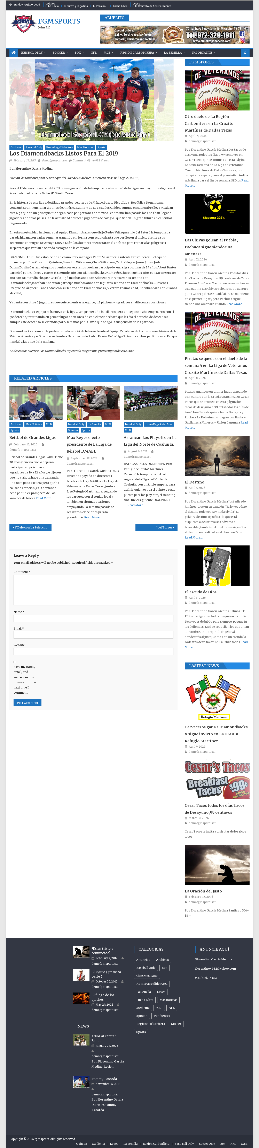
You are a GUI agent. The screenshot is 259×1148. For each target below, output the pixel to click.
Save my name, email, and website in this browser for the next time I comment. (25, 679)
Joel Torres (164, 527)
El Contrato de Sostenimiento (153, 6)
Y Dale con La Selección (31, 527)
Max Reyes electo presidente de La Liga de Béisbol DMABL (89, 444)
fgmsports (59, 21)
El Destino (194, 482)
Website (19, 645)
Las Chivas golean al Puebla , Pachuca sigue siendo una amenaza (211, 247)
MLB (107, 52)
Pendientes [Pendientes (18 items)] (162, 1016)
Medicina (98, 1144)
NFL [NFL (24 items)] (172, 1008)
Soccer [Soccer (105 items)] (176, 1024)
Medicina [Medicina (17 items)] (143, 1008)
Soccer (59, 52)
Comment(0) (81, 160)
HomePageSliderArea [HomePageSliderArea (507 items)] (151, 984)
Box (78, 52)
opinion (73, 430)
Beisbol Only (32, 52)
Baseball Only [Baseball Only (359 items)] (146, 968)
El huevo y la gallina (76, 6)
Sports (101, 147)
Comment (22, 572)
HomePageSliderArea (59, 147)
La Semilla (173, 52)
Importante (202, 52)
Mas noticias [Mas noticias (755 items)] (168, 1000)
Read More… (44, 498)
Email (19, 628)
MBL (244, 1144)
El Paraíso (99, 6)
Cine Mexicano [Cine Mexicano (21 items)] (147, 976)
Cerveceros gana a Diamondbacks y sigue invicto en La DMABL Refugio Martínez (216, 734)
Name (19, 612)
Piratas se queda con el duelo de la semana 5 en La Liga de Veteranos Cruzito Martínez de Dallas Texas (216, 365)
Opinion (50, 3)
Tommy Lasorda (104, 1079)
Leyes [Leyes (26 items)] (161, 992)
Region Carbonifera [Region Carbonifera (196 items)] (150, 1024)
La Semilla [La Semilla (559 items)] (143, 992)
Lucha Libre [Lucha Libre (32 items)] (144, 1000)
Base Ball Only (184, 1144)
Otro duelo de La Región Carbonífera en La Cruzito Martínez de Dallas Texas (209, 123)
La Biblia (53, 6)
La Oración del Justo (203, 891)
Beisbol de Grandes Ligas (32, 437)
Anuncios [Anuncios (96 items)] (143, 960)
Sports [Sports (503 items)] (141, 1032)
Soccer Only (207, 1144)
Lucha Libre (120, 6)
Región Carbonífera (137, 52)
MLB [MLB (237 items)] (159, 1008)
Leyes (136, 3)
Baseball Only (34, 147)
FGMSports (201, 62)
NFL (94, 52)
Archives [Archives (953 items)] (162, 960)
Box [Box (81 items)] (164, 968)
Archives (16, 147)
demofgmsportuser (54, 160)
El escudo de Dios (201, 592)
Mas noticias (85, 147)
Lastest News (204, 665)
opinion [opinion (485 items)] (142, 1016)
